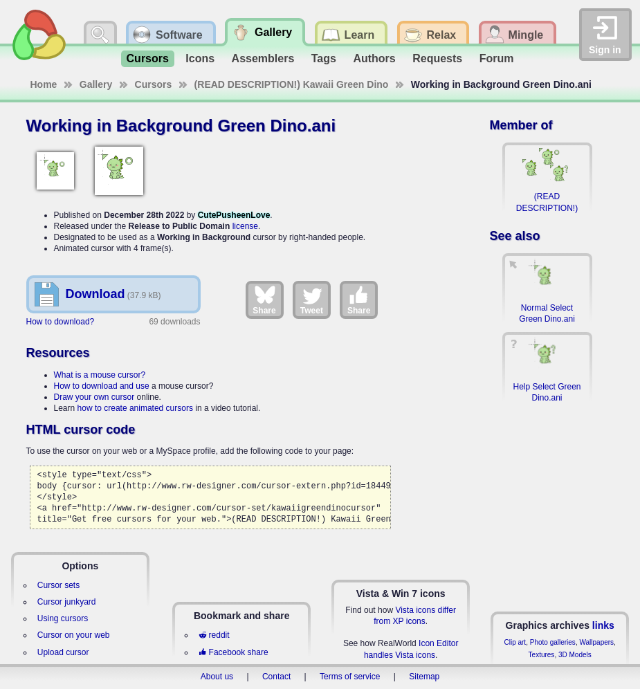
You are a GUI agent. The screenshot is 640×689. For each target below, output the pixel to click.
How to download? (60, 322)
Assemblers (263, 58)
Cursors (148, 58)
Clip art (515, 642)
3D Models (575, 655)
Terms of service (350, 676)
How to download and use (101, 386)
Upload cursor (63, 652)
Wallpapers (596, 642)
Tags (323, 58)
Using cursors (62, 618)
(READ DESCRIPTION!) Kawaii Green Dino (291, 84)
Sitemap (424, 676)
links (603, 625)
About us (217, 676)
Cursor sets (58, 585)
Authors (374, 58)
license (245, 226)
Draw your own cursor (94, 397)
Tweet (311, 299)
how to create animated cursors (135, 408)
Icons (199, 58)
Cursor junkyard (66, 602)
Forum (496, 58)
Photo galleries (553, 642)
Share (264, 299)
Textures (542, 655)
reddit (214, 635)
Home (43, 84)
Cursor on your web (73, 635)
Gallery (96, 84)
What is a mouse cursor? (100, 375)
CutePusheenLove (234, 215)
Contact (276, 676)
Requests (437, 58)
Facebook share (233, 652)
